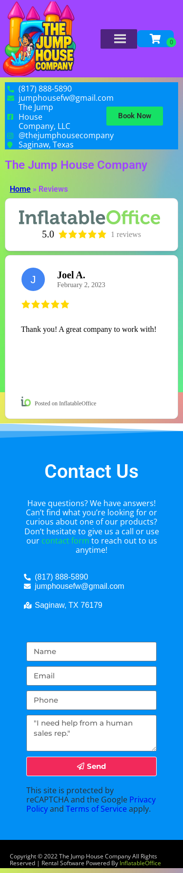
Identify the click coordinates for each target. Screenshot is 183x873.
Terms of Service (96, 808)
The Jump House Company (76, 165)
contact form (65, 540)
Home (20, 189)
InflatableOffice (140, 863)
